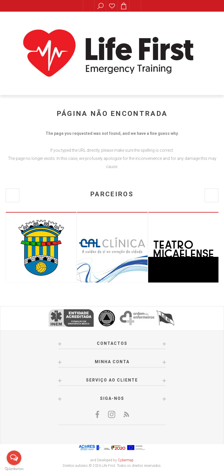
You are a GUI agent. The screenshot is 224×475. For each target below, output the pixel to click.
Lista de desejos (112, 6)
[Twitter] (112, 414)
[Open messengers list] (14, 458)
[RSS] (126, 414)
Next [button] (211, 195)
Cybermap (126, 460)
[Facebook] (98, 414)
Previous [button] (13, 195)
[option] (41, 247)
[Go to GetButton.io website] (14, 469)
